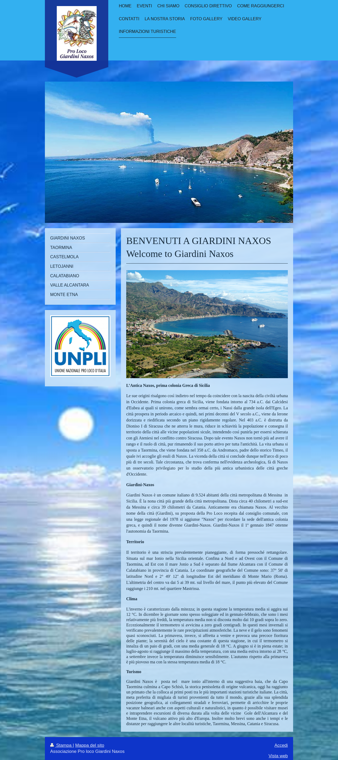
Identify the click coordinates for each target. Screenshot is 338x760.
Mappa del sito (89, 745)
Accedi (281, 745)
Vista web (278, 755)
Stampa (61, 745)
